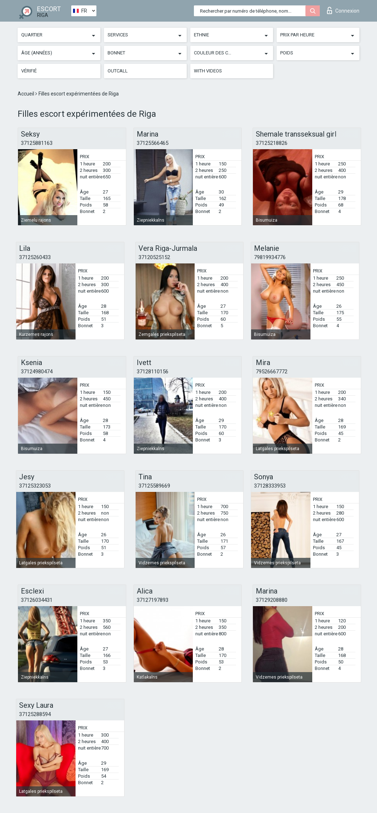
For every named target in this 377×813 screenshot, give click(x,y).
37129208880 (271, 600)
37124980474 (37, 371)
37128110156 (152, 371)
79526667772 (271, 371)
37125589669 (154, 486)
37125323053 (35, 486)
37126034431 (37, 600)
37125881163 (37, 143)
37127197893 (152, 600)
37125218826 (271, 143)
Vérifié (29, 71)
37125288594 (35, 714)
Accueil (26, 94)
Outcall (118, 71)
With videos (208, 71)
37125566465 (152, 143)
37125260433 (35, 257)
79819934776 (270, 257)
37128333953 (270, 486)
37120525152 (154, 257)
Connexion (343, 10)
